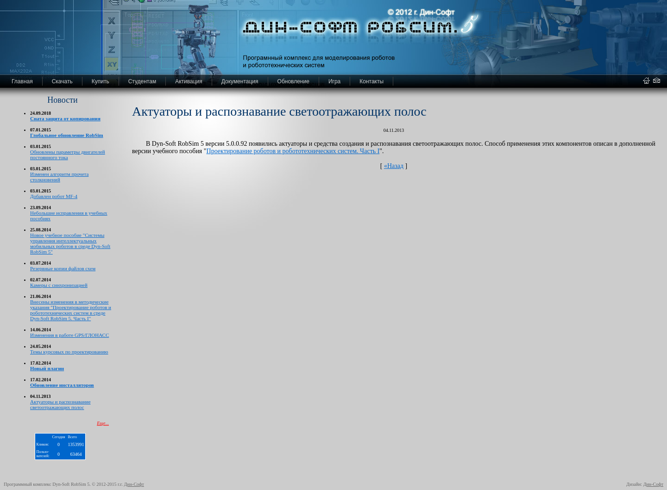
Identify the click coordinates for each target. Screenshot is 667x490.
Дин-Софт (134, 484)
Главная (22, 81)
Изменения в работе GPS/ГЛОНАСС (69, 335)
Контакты (371, 81)
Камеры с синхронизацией (59, 285)
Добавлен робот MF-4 (53, 196)
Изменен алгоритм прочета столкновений (59, 176)
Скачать (62, 81)
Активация (188, 81)
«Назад (393, 165)
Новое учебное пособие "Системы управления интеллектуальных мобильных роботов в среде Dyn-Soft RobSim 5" (70, 243)
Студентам (142, 81)
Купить (100, 81)
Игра (334, 81)
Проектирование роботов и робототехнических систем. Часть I (293, 151)
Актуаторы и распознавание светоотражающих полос (60, 404)
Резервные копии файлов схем (62, 268)
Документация (239, 81)
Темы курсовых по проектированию (69, 351)
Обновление (293, 81)
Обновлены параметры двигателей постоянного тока (67, 154)
